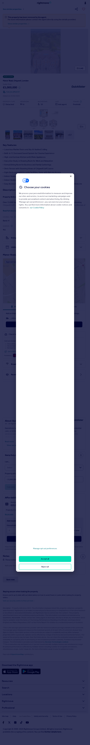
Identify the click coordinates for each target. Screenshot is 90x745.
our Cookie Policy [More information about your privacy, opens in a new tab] (37, 207)
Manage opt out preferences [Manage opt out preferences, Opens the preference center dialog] (45, 548)
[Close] (70, 176)
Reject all (45, 567)
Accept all (45, 559)
